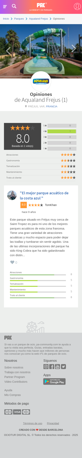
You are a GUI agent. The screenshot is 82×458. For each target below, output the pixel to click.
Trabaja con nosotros (17, 372)
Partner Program (14, 377)
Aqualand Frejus (38, 18)
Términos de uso (32, 423)
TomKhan (51, 205)
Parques (19, 18)
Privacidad (53, 423)
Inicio (6, 18)
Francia (51, 106)
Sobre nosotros (13, 367)
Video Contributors (15, 381)
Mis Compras (12, 395)
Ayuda (8, 390)
